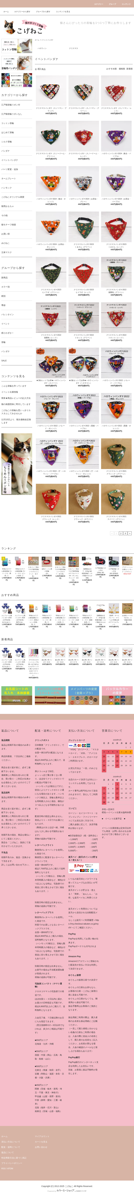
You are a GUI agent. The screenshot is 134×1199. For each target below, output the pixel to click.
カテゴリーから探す (20, 12)
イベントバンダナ (47, 40)
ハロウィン (42, 48)
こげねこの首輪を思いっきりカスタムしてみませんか (16, 412)
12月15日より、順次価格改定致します (16, 421)
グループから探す (41, 12)
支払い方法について (10, 1142)
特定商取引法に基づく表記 (13, 1158)
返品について (7, 1152)
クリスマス (73, 48)
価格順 (122, 69)
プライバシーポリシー (11, 1163)
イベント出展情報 (9, 392)
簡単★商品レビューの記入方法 (16, 398)
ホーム (6, 12)
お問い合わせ (41, 1147)
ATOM (10, 1168)
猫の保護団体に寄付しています (16, 404)
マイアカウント (42, 1136)
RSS (3, 1168)
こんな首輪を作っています (13, 386)
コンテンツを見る (61, 12)
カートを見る (41, 1142)
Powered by (67, 1191)
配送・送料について (10, 1147)
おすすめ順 (111, 69)
